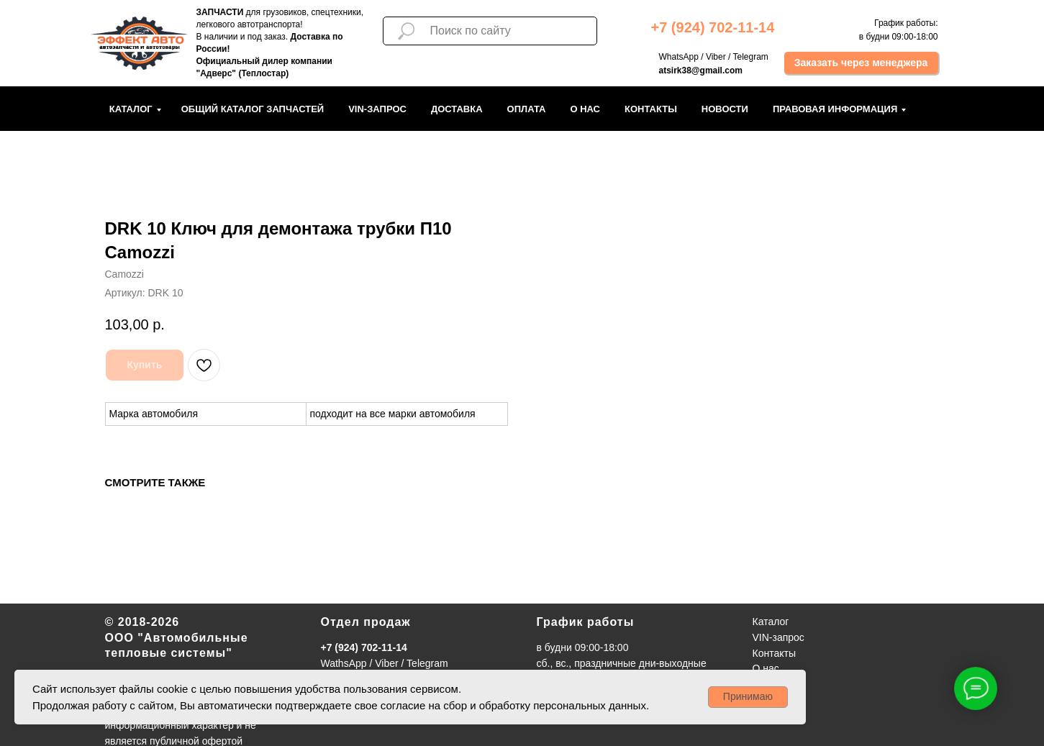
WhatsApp (679, 57)
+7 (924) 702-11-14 (364, 647)
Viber (716, 57)
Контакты (651, 109)
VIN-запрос (377, 109)
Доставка (457, 109)
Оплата (526, 109)
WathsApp (344, 663)
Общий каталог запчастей (252, 109)
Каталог (131, 109)
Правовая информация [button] (835, 109)
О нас (585, 109)
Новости (725, 109)
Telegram (750, 57)
